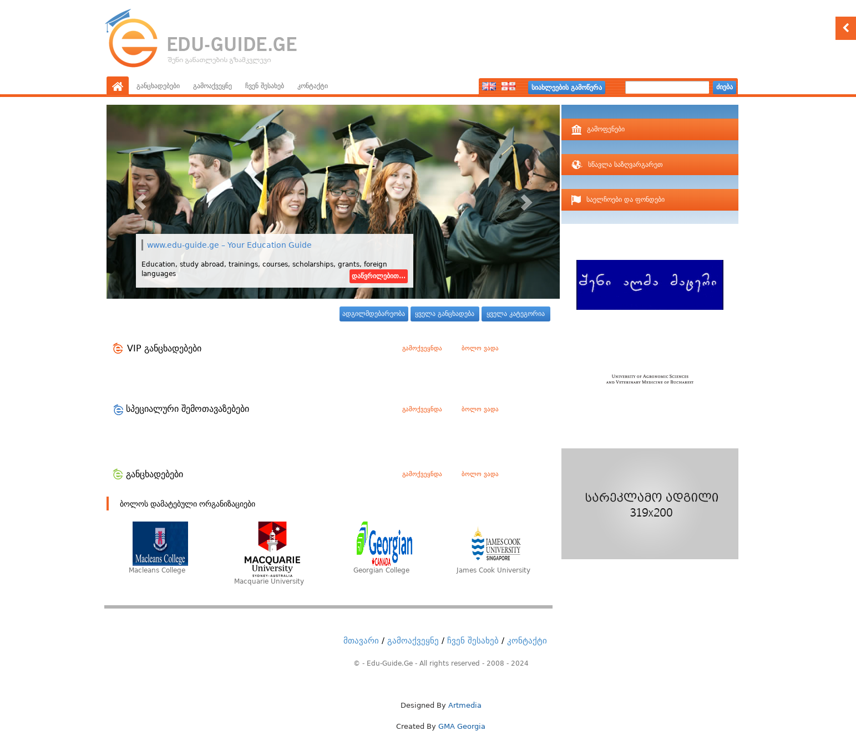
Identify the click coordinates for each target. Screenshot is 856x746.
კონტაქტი (312, 86)
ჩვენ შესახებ (264, 86)
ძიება (724, 87)
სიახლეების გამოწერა (566, 87)
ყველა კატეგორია (516, 314)
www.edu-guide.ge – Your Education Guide (229, 245)
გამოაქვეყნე (212, 86)
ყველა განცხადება (444, 314)
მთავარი (361, 641)
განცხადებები (158, 86)
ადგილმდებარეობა (373, 314)
